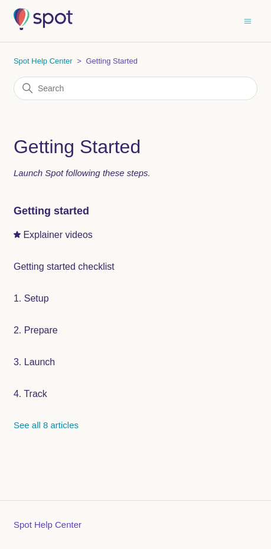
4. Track (30, 394)
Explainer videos (57, 235)
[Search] (135, 88)
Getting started (51, 211)
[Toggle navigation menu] (248, 20)
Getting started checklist (64, 267)
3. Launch (34, 362)
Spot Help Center (43, 61)
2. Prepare (36, 330)
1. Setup (31, 298)
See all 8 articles (46, 425)
